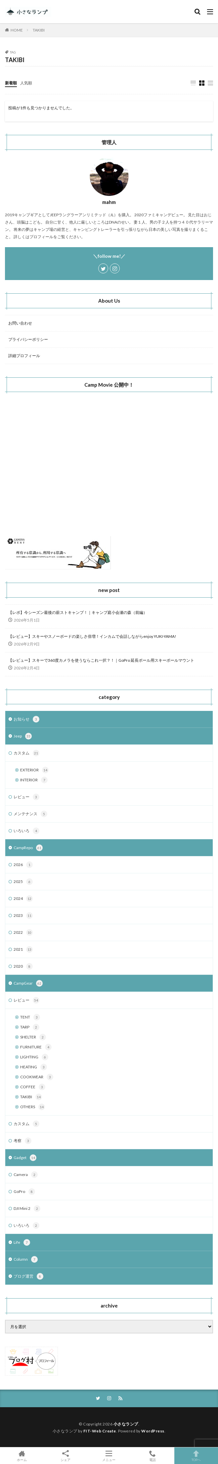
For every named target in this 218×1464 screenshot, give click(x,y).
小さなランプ (125, 1423)
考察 (22, 1140)
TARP (29, 1027)
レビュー (26, 797)
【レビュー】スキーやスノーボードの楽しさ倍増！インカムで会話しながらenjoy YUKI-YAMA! (92, 636)
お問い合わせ (20, 323)
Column (26, 1259)
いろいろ (26, 831)
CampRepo (28, 847)
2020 (23, 966)
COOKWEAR (36, 1077)
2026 (23, 864)
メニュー (109, 1455)
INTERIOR (34, 780)
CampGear (28, 983)
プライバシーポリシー (28, 339)
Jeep (23, 736)
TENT (30, 1017)
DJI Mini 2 (27, 1208)
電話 (152, 1455)
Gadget (25, 1157)
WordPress (152, 1430)
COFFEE (32, 1087)
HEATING (33, 1067)
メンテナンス (30, 814)
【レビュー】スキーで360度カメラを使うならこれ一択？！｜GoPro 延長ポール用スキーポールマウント (101, 660)
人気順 (26, 82)
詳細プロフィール (24, 355)
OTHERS (32, 1107)
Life (22, 1242)
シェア (65, 1456)
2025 (23, 881)
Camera (26, 1174)
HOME (17, 30)
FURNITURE (36, 1047)
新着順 (11, 82)
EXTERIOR (34, 770)
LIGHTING (34, 1057)
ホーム (22, 1455)
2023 (23, 915)
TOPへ (196, 1455)
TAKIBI (39, 30)
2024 (23, 898)
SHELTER (33, 1037)
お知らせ (26, 719)
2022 (23, 932)
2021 (23, 949)
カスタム (26, 753)
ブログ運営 (28, 1276)
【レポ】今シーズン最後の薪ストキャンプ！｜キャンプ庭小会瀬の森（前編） (77, 612)
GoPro (24, 1191)
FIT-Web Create (99, 1430)
